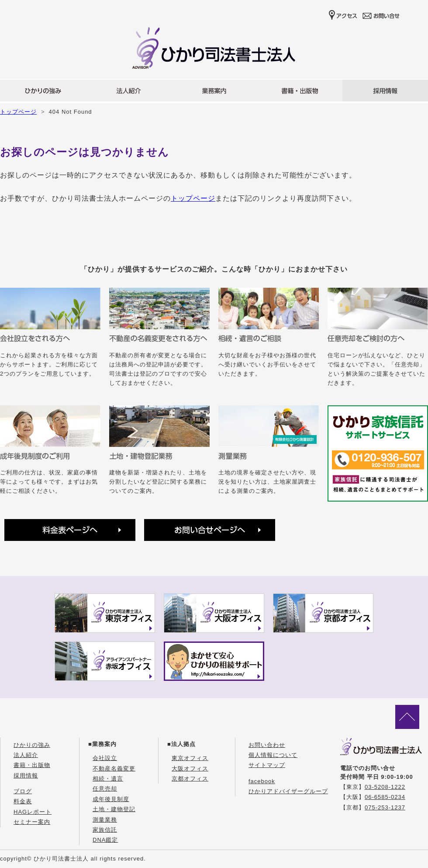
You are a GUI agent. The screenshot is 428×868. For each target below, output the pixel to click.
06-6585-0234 (385, 797)
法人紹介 (26, 755)
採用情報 (26, 775)
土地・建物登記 (114, 809)
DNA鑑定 (105, 840)
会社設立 (105, 758)
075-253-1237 (385, 807)
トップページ (18, 111)
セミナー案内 (32, 822)
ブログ (23, 791)
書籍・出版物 (32, 765)
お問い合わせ (267, 745)
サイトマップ (267, 765)
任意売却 (105, 788)
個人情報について (273, 755)
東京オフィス (190, 758)
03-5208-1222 (385, 787)
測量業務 (105, 819)
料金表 (23, 801)
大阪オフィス (190, 768)
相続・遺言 (108, 778)
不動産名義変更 (114, 768)
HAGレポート (33, 812)
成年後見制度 (111, 799)
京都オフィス (190, 778)
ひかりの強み (32, 745)
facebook (262, 781)
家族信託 (105, 829)
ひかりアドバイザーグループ (288, 791)
